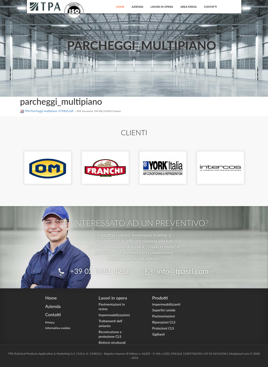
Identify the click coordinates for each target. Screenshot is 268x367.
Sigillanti (158, 334)
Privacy (50, 322)
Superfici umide (164, 310)
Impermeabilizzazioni (114, 315)
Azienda (137, 6)
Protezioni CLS (163, 328)
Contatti (210, 6)
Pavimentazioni (163, 316)
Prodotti (160, 297)
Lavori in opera (162, 6)
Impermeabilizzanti (166, 304)
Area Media (188, 6)
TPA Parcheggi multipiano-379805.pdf (47, 111)
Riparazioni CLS (164, 322)
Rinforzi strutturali (112, 342)
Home (120, 6)
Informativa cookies (58, 328)
